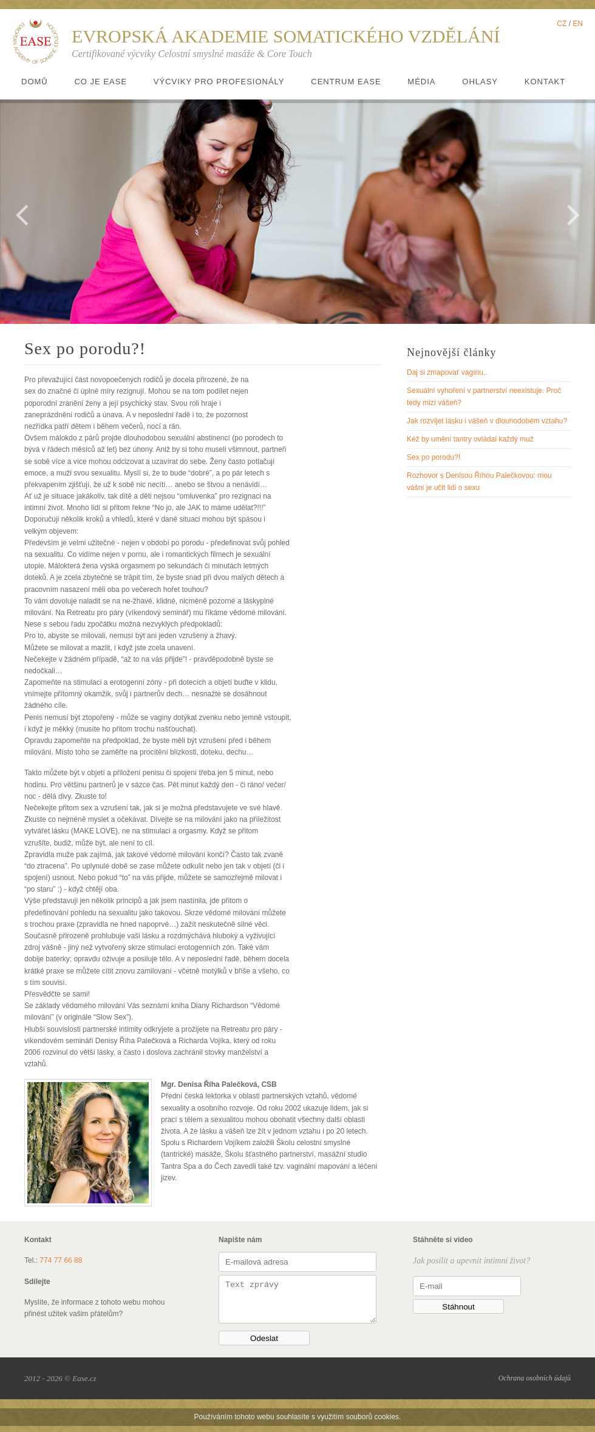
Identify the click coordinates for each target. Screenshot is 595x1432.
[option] (297, 211)
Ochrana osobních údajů (534, 1384)
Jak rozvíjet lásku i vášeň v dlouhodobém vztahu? (487, 421)
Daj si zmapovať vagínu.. (447, 372)
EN (578, 23)
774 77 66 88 (60, 1260)
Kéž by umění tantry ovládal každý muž (470, 439)
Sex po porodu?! (433, 457)
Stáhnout (458, 1306)
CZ (561, 23)
